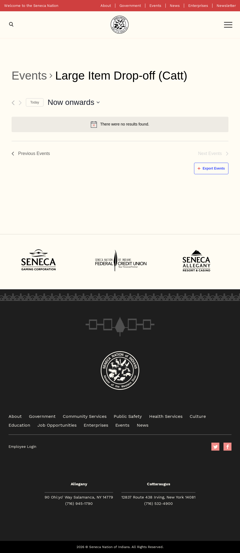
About (105, 6)
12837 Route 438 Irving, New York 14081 (158, 497)
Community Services (85, 416)
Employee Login (22, 446)
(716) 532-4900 (158, 503)
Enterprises (198, 6)
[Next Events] (20, 102)
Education (19, 425)
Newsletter (226, 6)
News (175, 6)
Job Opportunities (57, 425)
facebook (227, 447)
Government (130, 6)
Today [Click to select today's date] (34, 102)
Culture (198, 416)
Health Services (165, 416)
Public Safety (128, 416)
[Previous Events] (13, 102)
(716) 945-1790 (79, 503)
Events (155, 6)
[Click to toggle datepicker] (74, 102)
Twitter (215, 447)
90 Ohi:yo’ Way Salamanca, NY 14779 (79, 497)
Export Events (211, 168)
